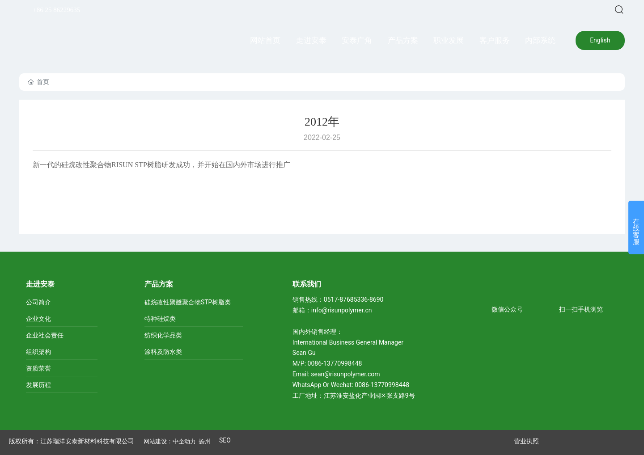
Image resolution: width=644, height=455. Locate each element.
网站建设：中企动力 (170, 441)
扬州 (204, 441)
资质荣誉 (38, 368)
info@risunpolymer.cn (341, 310)
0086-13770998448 (336, 363)
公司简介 (38, 302)
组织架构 (38, 351)
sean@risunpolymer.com (345, 374)
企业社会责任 (45, 335)
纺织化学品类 (163, 335)
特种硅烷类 (160, 318)
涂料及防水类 (163, 351)
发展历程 (38, 384)
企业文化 (38, 318)
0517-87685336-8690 (354, 299)
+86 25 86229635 (56, 9)
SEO (225, 440)
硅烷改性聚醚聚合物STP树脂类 (187, 302)
